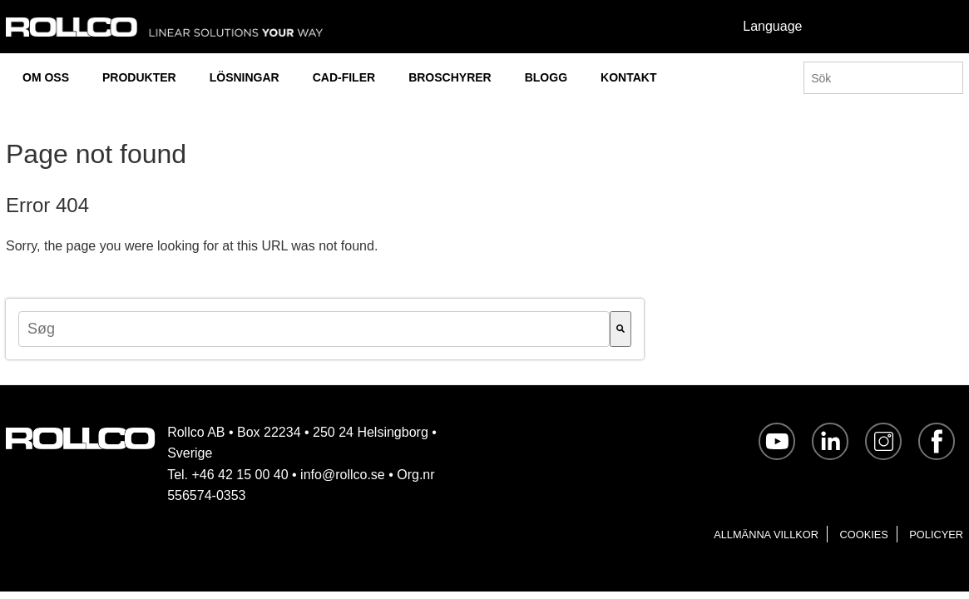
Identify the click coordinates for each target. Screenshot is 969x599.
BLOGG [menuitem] (546, 77)
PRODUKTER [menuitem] (139, 77)
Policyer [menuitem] (936, 534)
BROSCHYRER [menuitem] (450, 77)
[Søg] (620, 329)
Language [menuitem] (772, 26)
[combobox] (314, 329)
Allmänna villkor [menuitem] (766, 534)
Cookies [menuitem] (864, 534)
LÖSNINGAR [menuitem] (244, 77)
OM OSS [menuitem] (45, 77)
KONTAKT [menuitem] (628, 77)
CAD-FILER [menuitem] (344, 77)
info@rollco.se (342, 475)
